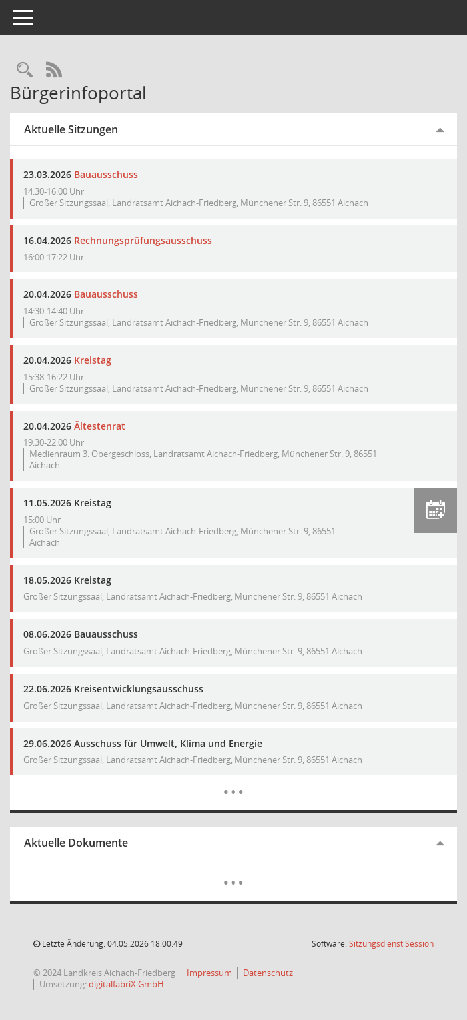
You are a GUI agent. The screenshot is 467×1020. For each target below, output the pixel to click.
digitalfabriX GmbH (126, 984)
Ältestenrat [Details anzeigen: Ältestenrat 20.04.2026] (99, 426)
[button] (435, 510)
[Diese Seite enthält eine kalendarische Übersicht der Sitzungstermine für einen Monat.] (233, 782)
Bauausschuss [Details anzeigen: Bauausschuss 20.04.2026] (106, 294)
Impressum (209, 973)
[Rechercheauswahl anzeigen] (24, 70)
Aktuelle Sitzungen (71, 129)
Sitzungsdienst (391, 943)
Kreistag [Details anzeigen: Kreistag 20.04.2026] (92, 360)
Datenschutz (268, 973)
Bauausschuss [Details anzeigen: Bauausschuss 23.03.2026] (106, 174)
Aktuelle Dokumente (76, 842)
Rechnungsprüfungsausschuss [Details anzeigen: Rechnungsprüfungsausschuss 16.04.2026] (143, 240)
